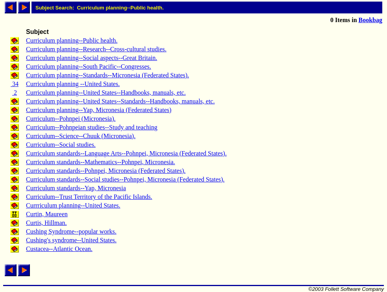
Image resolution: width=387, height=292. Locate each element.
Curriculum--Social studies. (61, 144)
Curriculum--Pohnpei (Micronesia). (71, 118)
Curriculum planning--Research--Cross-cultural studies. (96, 49)
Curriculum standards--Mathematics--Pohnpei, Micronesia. (100, 162)
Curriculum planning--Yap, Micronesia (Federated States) (98, 110)
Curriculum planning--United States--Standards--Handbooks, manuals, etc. (120, 101)
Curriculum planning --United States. (73, 83)
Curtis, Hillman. (46, 222)
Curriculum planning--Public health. (71, 40)
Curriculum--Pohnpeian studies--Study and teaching (91, 127)
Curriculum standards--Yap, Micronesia (76, 188)
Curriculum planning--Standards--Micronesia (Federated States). (107, 75)
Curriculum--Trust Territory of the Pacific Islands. (89, 196)
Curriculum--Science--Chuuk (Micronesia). (80, 136)
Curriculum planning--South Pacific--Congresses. (88, 66)
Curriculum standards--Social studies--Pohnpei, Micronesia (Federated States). (125, 179)
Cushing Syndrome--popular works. (71, 231)
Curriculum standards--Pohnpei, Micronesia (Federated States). (105, 170)
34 (15, 83)
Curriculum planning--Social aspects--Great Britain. (91, 57)
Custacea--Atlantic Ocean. (59, 248)
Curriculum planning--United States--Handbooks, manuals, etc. (106, 92)
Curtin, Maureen (47, 214)
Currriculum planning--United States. (73, 205)
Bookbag (370, 20)
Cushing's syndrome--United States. (71, 240)
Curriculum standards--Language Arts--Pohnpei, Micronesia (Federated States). (126, 153)
